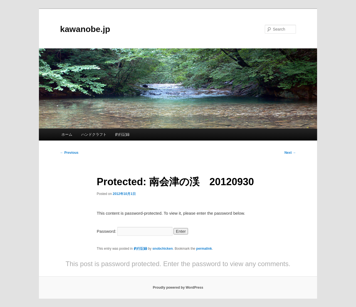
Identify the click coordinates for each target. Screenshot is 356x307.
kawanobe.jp (85, 29)
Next (290, 153)
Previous (69, 153)
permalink (204, 249)
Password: (134, 231)
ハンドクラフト (94, 134)
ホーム (66, 134)
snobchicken (162, 249)
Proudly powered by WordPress (178, 287)
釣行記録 (122, 134)
